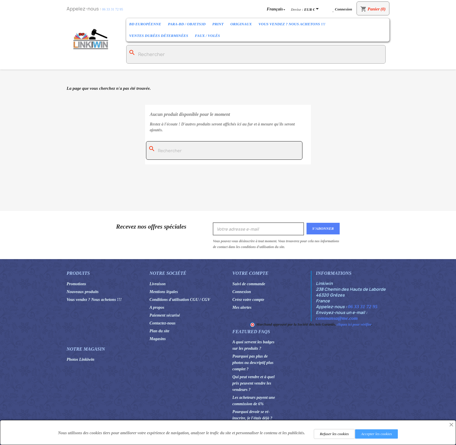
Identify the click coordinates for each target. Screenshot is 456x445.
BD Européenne (145, 24)
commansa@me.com (337, 318)
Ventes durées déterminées (158, 35)
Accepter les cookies (376, 434)
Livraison (157, 284)
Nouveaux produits (83, 292)
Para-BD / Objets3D (187, 24)
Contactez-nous (162, 323)
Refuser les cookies (334, 434)
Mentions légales (163, 292)
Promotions (76, 284)
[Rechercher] (256, 54)
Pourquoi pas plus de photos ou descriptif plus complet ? (252, 362)
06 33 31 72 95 (112, 9)
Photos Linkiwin (80, 359)
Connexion (241, 292)
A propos (156, 307)
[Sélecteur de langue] (276, 9)
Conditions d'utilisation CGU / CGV (179, 299)
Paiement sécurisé (164, 315)
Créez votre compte (248, 299)
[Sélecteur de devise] (312, 9)
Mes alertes (242, 307)
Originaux (241, 24)
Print (218, 24)
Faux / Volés (207, 35)
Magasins (157, 339)
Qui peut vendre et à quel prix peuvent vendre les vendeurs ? (253, 383)
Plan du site (159, 331)
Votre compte (250, 273)
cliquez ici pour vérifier (354, 324)
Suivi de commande (248, 284)
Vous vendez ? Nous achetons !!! (292, 24)
